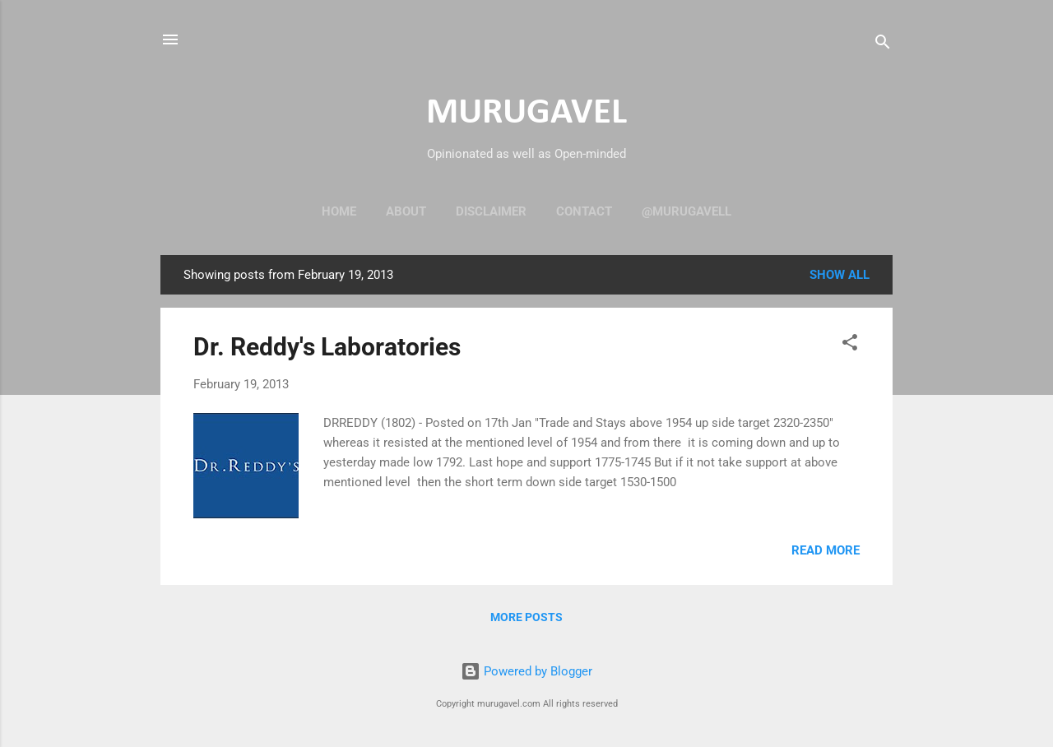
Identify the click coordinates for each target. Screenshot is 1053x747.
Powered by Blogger (526, 671)
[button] (850, 345)
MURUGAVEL (526, 113)
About (406, 211)
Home (339, 211)
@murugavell (686, 211)
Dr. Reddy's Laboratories (327, 346)
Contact (584, 211)
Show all (839, 274)
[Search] (883, 45)
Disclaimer (491, 211)
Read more (825, 550)
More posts (526, 617)
